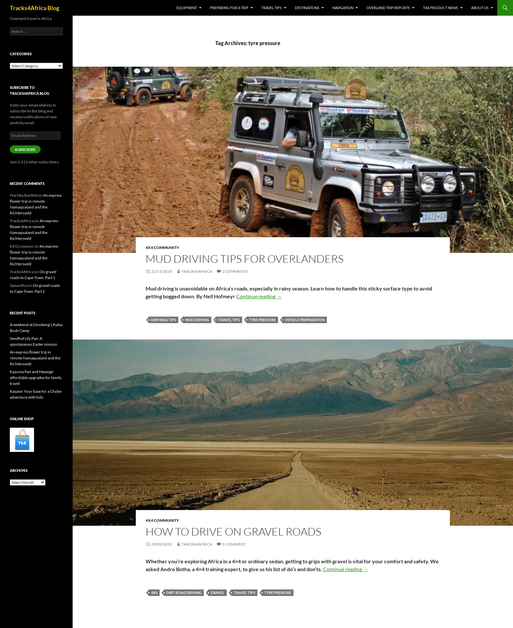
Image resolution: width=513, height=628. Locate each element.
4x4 (154, 592)
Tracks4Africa (196, 271)
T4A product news (440, 8)
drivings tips (163, 320)
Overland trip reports (388, 8)
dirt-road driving (184, 592)
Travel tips (271, 8)
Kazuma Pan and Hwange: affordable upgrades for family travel (36, 377)
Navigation (342, 8)
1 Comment (234, 544)
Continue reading (259, 296)
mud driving (197, 320)
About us (479, 8)
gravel (217, 592)
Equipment (186, 8)
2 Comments (235, 271)
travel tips (229, 320)
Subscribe (25, 149)
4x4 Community (162, 247)
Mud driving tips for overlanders (245, 258)
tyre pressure (262, 320)
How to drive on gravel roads (233, 531)
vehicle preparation (305, 320)
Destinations (307, 8)
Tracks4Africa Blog (34, 7)
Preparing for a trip (229, 8)
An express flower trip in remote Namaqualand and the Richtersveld (35, 358)
